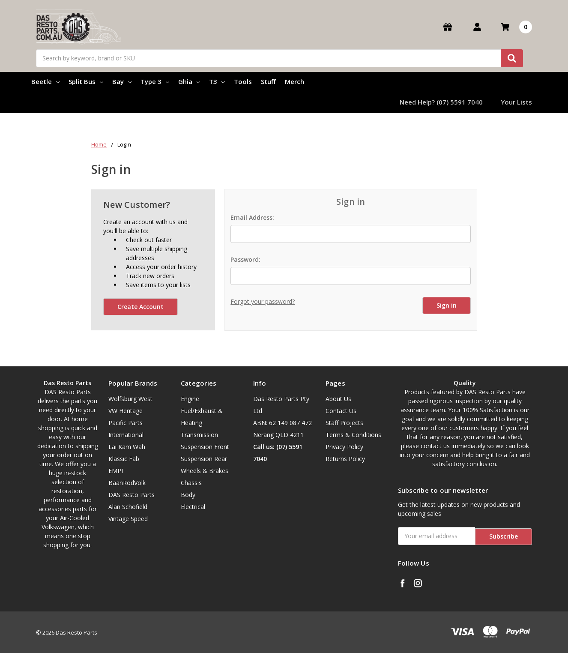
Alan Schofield (127, 507)
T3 (217, 81)
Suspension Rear (204, 459)
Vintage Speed (128, 519)
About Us (338, 399)
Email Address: (252, 217)
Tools (243, 81)
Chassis (191, 483)
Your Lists (516, 102)
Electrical (193, 507)
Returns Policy (345, 459)
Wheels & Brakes (204, 471)
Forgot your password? (262, 301)
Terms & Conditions (353, 435)
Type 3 (155, 81)
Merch (294, 81)
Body (188, 495)
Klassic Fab (123, 459)
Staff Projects (344, 423)
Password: (245, 259)
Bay (122, 81)
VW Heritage (125, 411)
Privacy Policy (344, 447)
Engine (190, 399)
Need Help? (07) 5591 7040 (441, 102)
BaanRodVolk (127, 483)
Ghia (189, 81)
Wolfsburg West (130, 399)
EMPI (115, 471)
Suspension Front (205, 447)
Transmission (199, 435)
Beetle (45, 81)
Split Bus (86, 81)
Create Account (140, 307)
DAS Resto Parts (131, 495)
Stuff (268, 81)
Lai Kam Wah (126, 447)
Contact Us (341, 411)
